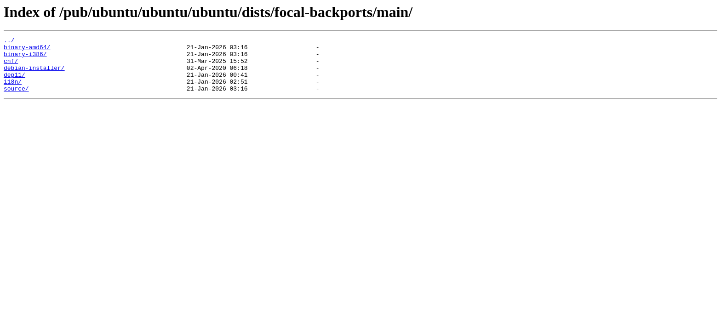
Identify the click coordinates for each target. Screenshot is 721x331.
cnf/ (11, 66)
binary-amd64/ (27, 50)
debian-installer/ (34, 74)
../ (9, 41)
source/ (16, 99)
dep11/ (14, 83)
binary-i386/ (25, 58)
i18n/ (13, 91)
